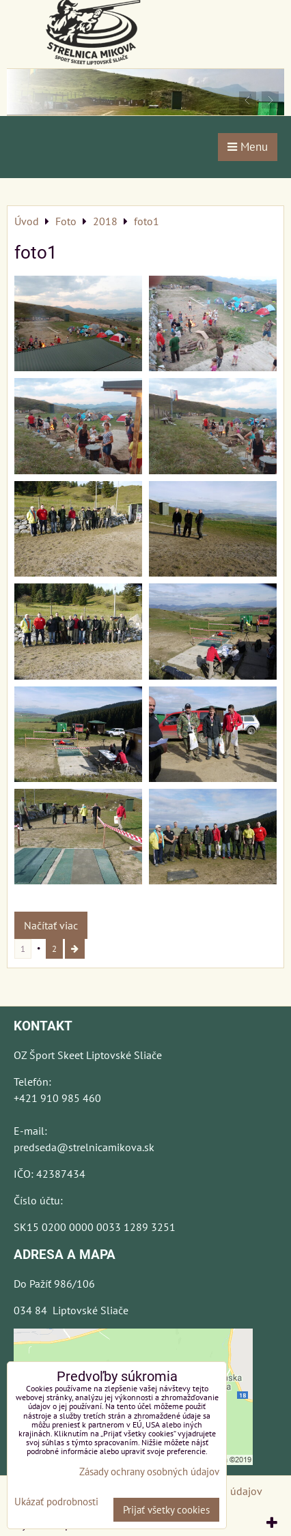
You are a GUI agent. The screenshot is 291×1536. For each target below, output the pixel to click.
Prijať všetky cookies (166, 1509)
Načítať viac (51, 925)
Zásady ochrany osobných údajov (149, 1471)
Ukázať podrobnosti (56, 1502)
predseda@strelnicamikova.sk (84, 1147)
